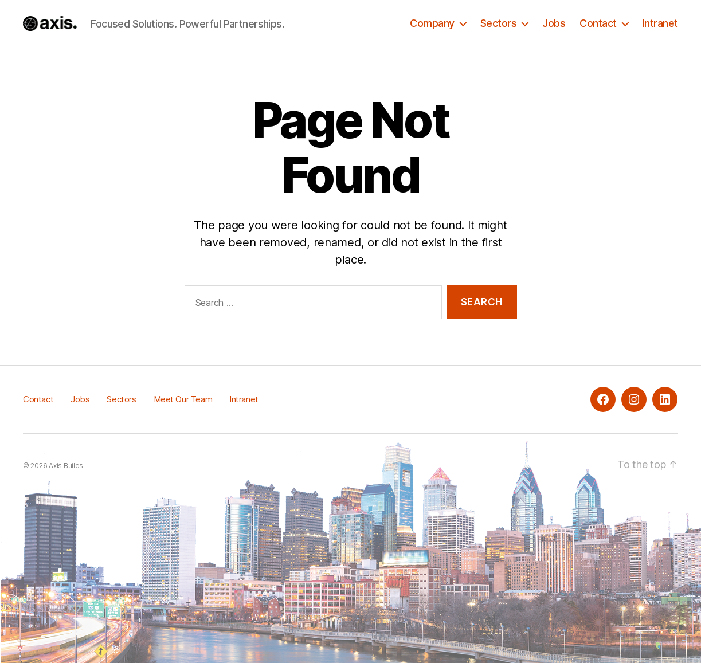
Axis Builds (66, 465)
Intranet (660, 23)
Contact (598, 23)
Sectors (498, 23)
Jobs (553, 23)
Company (432, 23)
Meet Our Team (183, 399)
